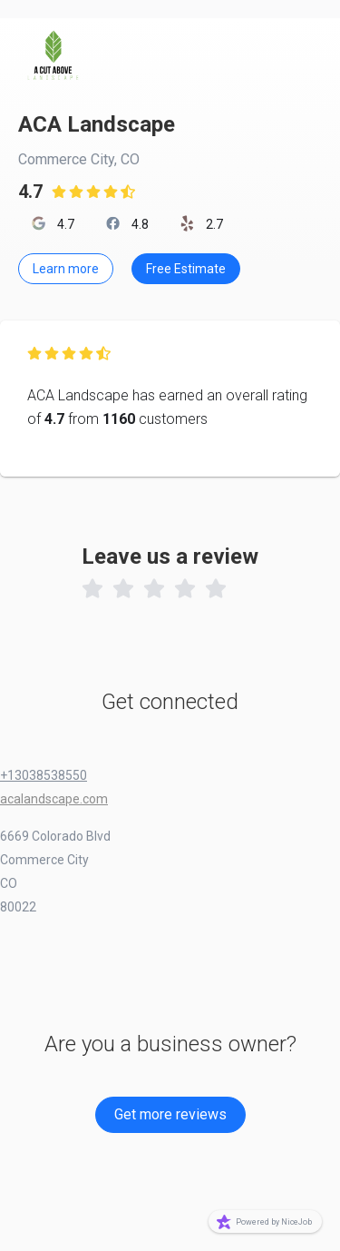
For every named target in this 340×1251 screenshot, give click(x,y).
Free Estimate (186, 268)
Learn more (66, 268)
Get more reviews (170, 1114)
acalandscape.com (54, 799)
